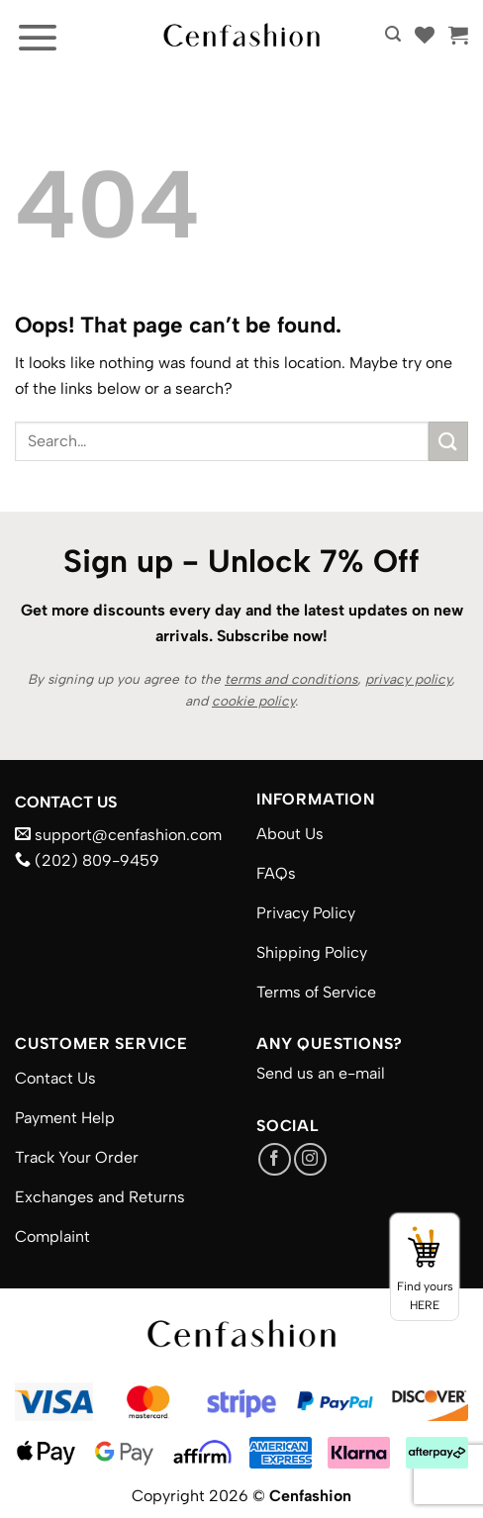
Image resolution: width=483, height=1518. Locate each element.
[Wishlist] (425, 34)
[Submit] (448, 441)
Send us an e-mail (320, 1073)
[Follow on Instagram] (310, 1159)
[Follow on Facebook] (274, 1159)
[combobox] (222, 441)
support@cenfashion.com (118, 834)
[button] (37, 37)
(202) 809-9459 (87, 860)
